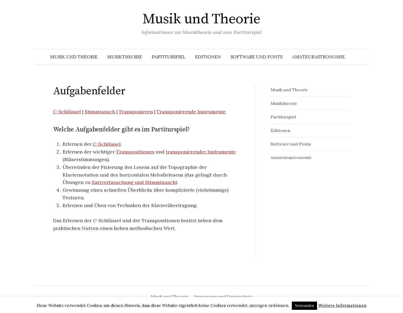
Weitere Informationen (342, 305)
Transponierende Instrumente (191, 112)
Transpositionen (135, 152)
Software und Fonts (257, 57)
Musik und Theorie (201, 19)
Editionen (208, 57)
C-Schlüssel (67, 112)
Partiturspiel (168, 57)
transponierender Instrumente (201, 152)
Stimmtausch (100, 112)
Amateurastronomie (318, 57)
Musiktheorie (124, 57)
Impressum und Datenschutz (223, 296)
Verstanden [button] (304, 305)
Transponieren (136, 112)
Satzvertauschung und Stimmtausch (134, 182)
